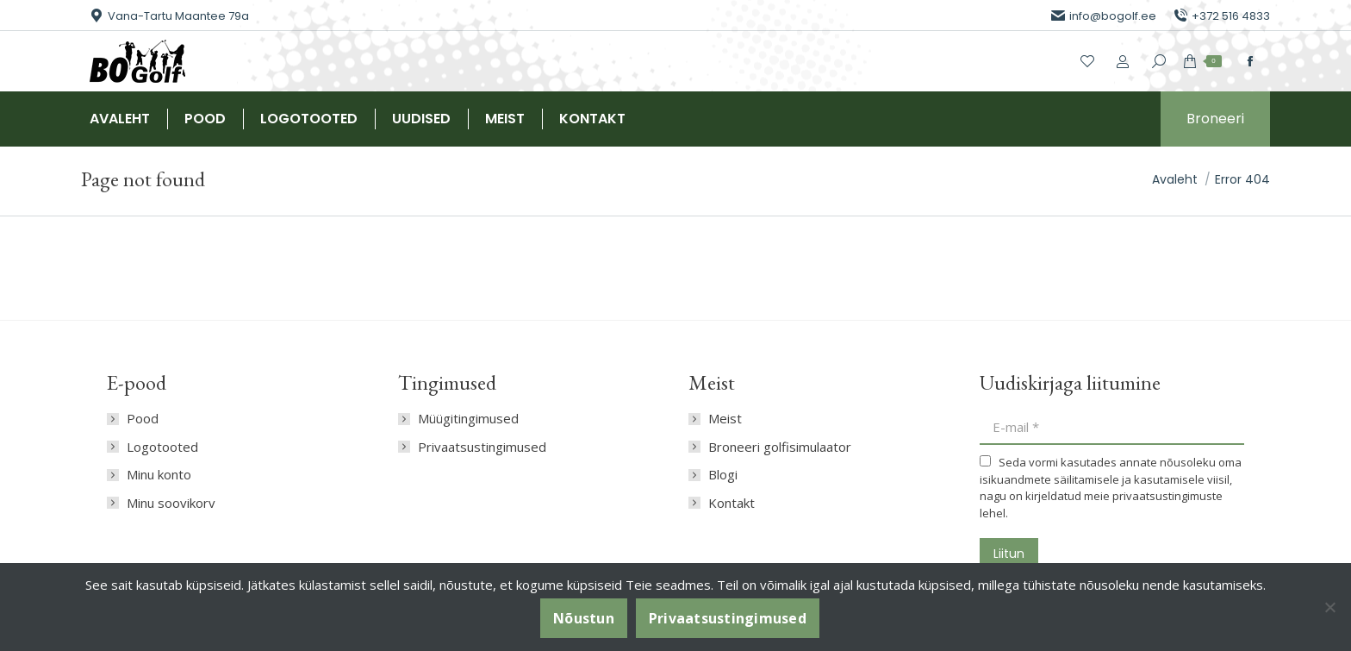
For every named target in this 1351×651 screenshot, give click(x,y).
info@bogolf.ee (1103, 16)
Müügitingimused (468, 418)
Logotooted (162, 447)
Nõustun (583, 618)
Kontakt (731, 503)
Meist (725, 418)
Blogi (723, 474)
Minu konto (159, 474)
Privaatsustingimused (482, 447)
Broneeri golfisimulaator (779, 447)
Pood (143, 418)
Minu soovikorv (171, 503)
